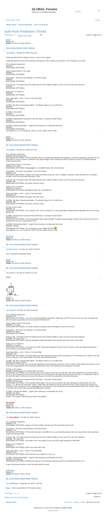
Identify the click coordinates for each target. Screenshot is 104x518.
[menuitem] (18, 20)
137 (12, 299)
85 (12, 472)
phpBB (45, 508)
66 (12, 238)
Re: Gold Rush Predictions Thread (22, 145)
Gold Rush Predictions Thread (25, 31)
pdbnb (8, 40)
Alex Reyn (9, 236)
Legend (9, 297)
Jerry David (10, 402)
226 (12, 41)
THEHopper (10, 470)
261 (12, 406)
